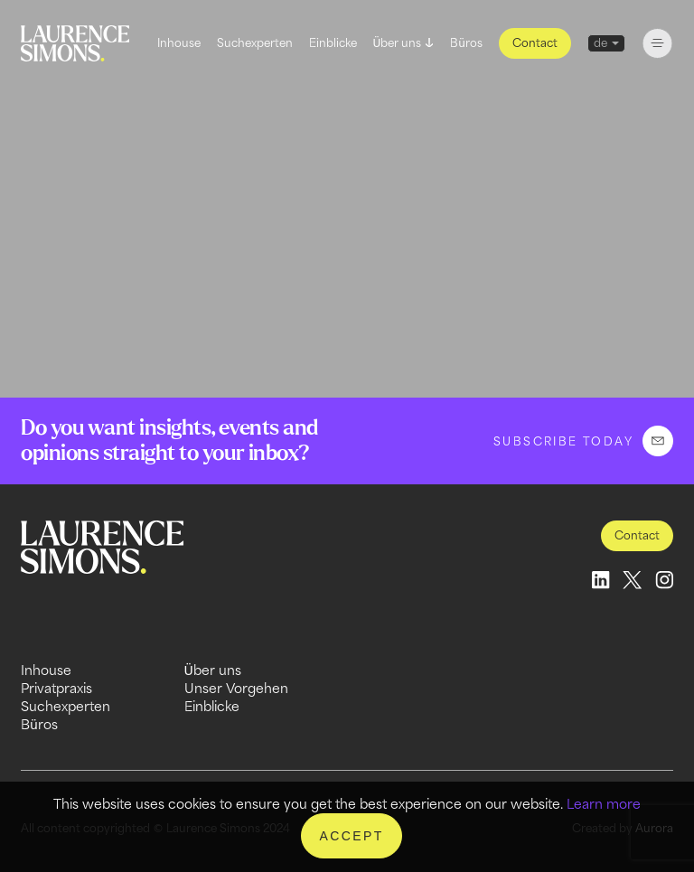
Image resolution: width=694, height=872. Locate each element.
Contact (535, 43)
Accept (351, 836)
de (600, 43)
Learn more (604, 803)
